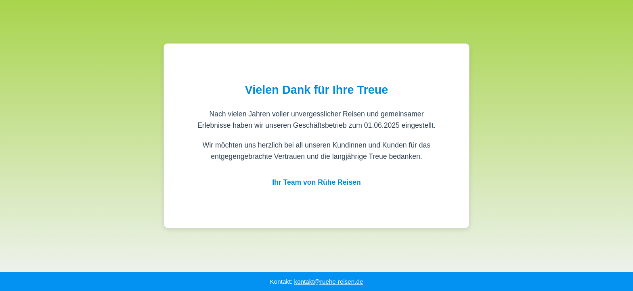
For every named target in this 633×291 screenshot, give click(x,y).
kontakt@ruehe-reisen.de (328, 281)
